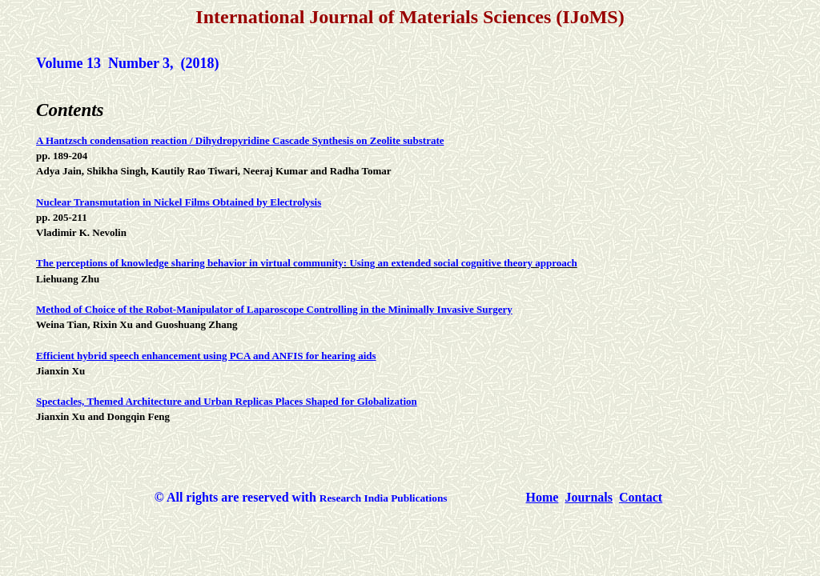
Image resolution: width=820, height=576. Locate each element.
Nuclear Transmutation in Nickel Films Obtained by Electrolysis (178, 202)
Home (542, 497)
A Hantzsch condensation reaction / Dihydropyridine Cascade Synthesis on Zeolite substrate (240, 140)
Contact (640, 497)
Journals (589, 497)
